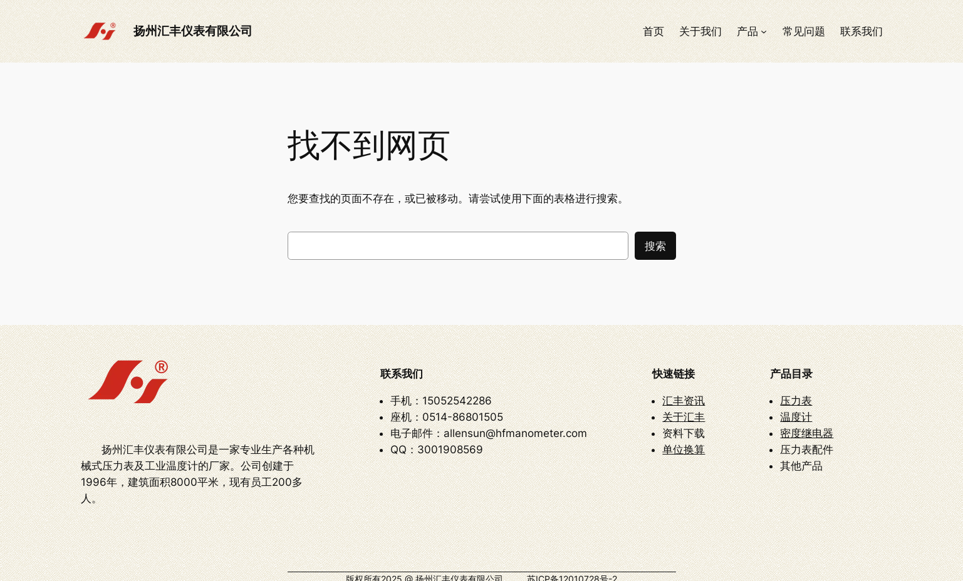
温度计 (796, 409)
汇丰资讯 (683, 393)
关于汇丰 (683, 409)
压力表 (796, 393)
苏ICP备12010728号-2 (572, 563)
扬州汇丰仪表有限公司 (192, 30)
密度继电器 (806, 425)
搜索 (655, 246)
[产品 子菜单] (764, 31)
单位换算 (683, 442)
